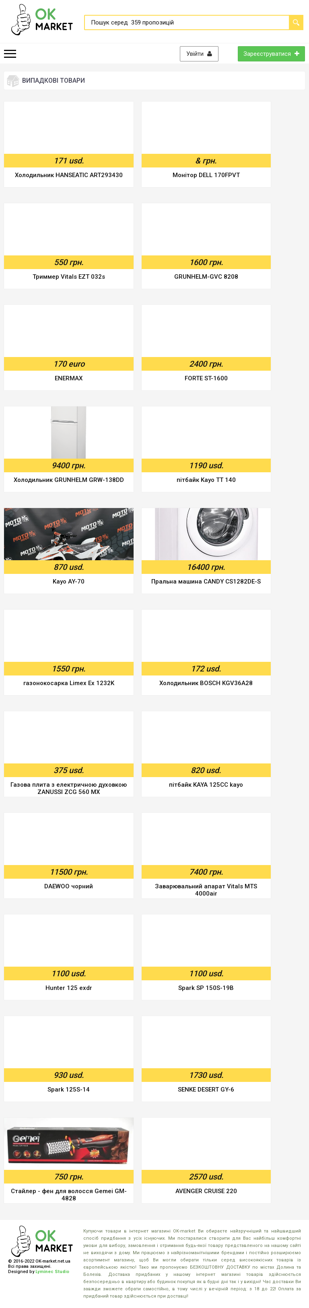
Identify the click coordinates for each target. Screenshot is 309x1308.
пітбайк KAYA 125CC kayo (206, 784)
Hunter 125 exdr (68, 988)
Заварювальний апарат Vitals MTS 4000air (206, 890)
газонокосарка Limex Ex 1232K (68, 683)
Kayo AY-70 (68, 581)
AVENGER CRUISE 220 (206, 1191)
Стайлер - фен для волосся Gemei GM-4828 (69, 1195)
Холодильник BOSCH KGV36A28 (206, 683)
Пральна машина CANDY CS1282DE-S (206, 581)
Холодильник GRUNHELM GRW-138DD (69, 480)
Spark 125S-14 (68, 1089)
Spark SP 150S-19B (206, 988)
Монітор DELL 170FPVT (206, 175)
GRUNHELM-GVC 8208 (206, 276)
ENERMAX (68, 378)
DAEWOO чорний (68, 886)
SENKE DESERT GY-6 (206, 1089)
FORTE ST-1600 (206, 378)
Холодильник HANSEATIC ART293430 (69, 175)
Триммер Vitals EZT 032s (69, 276)
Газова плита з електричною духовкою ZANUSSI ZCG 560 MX (68, 788)
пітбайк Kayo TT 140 (206, 480)
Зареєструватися (271, 53)
